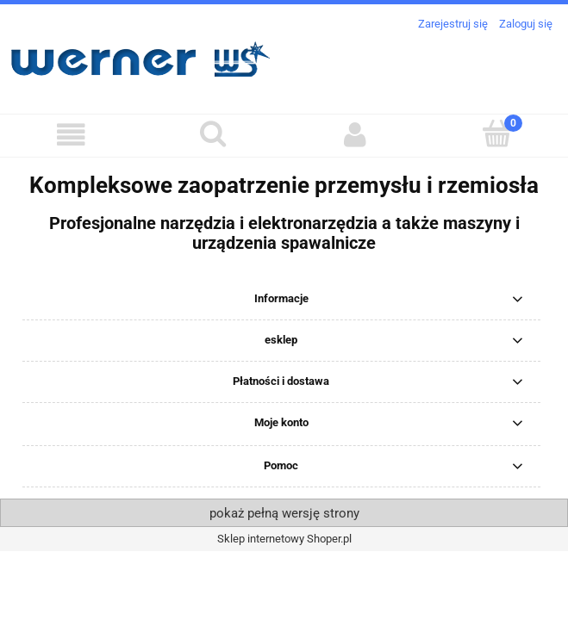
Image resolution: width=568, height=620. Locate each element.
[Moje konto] (355, 135)
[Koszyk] (497, 133)
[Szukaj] (213, 133)
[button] (71, 135)
